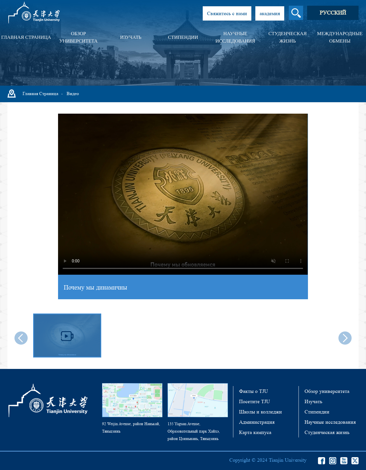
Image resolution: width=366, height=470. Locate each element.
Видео (73, 93)
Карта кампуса (255, 432)
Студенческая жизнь (287, 37)
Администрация (256, 422)
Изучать (130, 37)
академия (270, 13)
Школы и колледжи (260, 412)
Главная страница (26, 37)
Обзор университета (78, 37)
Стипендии (183, 37)
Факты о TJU (253, 391)
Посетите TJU (254, 401)
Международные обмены (340, 37)
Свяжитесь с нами (227, 13)
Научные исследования (235, 37)
